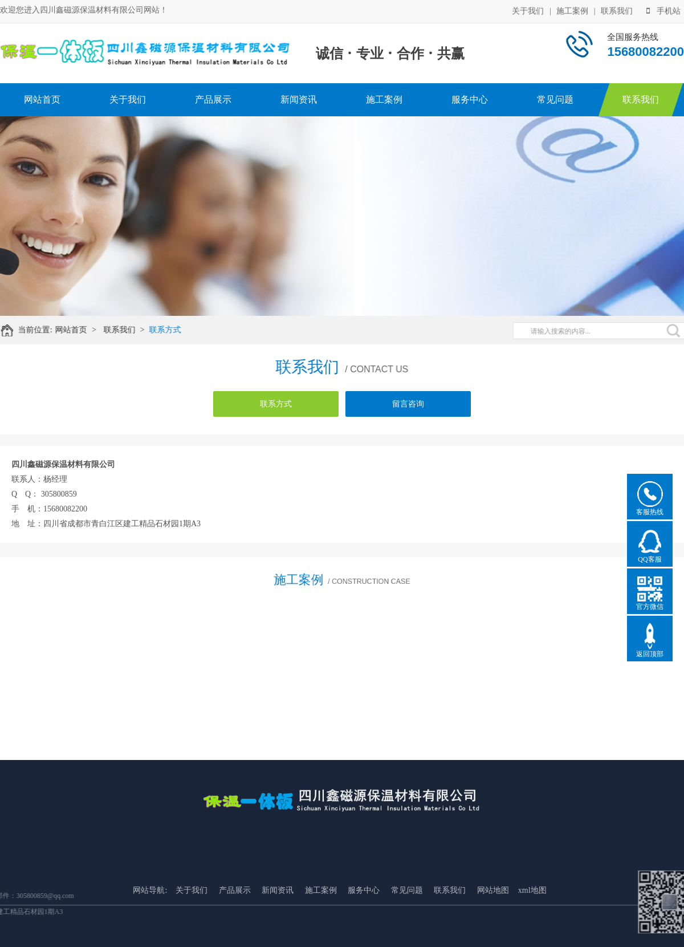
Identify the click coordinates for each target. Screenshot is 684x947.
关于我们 (528, 10)
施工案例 (572, 10)
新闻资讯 (298, 99)
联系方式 (170, 330)
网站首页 (42, 99)
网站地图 (493, 925)
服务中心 (469, 99)
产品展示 (213, 99)
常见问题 (555, 99)
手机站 (663, 10)
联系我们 (617, 10)
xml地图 (532, 925)
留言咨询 (408, 404)
